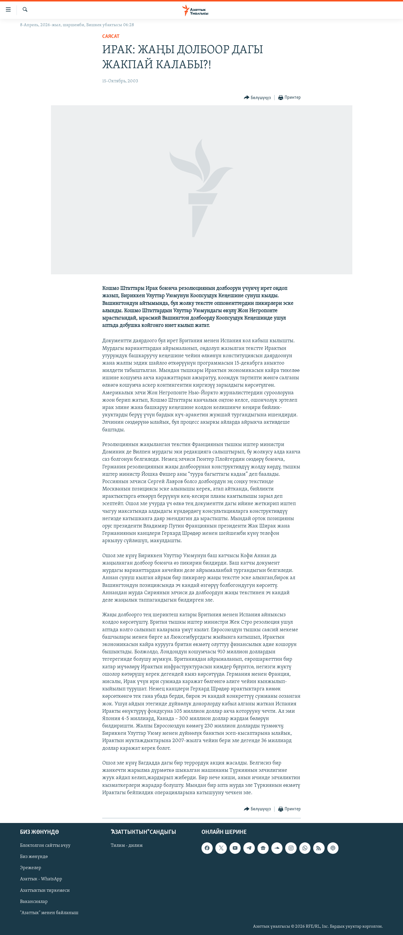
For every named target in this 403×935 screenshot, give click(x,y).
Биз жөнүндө (34, 856)
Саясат (111, 36)
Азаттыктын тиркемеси (45, 890)
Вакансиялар (34, 901)
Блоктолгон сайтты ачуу (45, 845)
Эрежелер (30, 868)
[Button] (257, 98)
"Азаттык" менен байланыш (49, 913)
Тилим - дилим (127, 845)
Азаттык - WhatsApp (41, 879)
